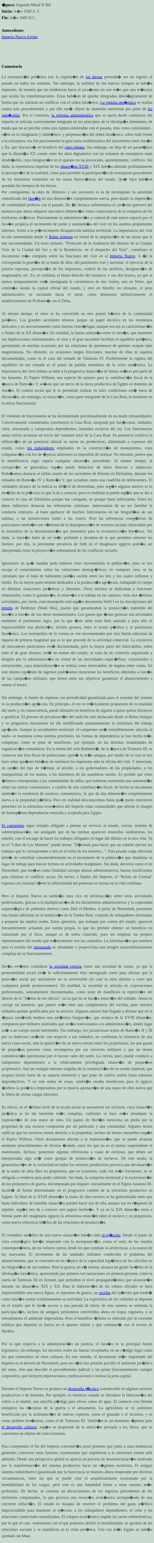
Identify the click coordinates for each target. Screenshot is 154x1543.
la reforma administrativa (72, 115)
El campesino (13, 825)
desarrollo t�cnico (83, 1388)
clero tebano (74, 147)
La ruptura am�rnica (118, 102)
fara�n (34, 198)
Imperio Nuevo (122, 256)
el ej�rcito (111, 1235)
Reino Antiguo (61, 237)
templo (7, 608)
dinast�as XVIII (74, 166)
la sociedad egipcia (65, 966)
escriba (104, 1292)
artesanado (42, 947)
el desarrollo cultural (19, 1427)
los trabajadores (40, 448)
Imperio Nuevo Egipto (20, 37)
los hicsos (94, 77)
